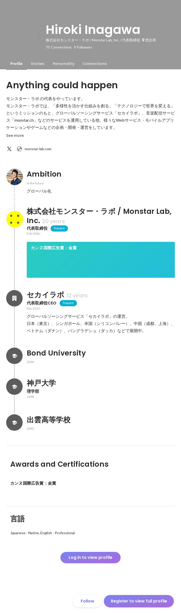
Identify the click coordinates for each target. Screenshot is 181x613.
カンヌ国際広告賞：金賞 (54, 248)
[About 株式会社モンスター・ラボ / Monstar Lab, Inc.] (14, 219)
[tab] (16, 64)
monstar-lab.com (33, 149)
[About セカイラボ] (14, 316)
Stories (37, 63)
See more (15, 135)
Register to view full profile (139, 601)
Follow (87, 601)
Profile (16, 63)
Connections (95, 63)
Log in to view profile (90, 575)
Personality (63, 63)
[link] (101, 266)
